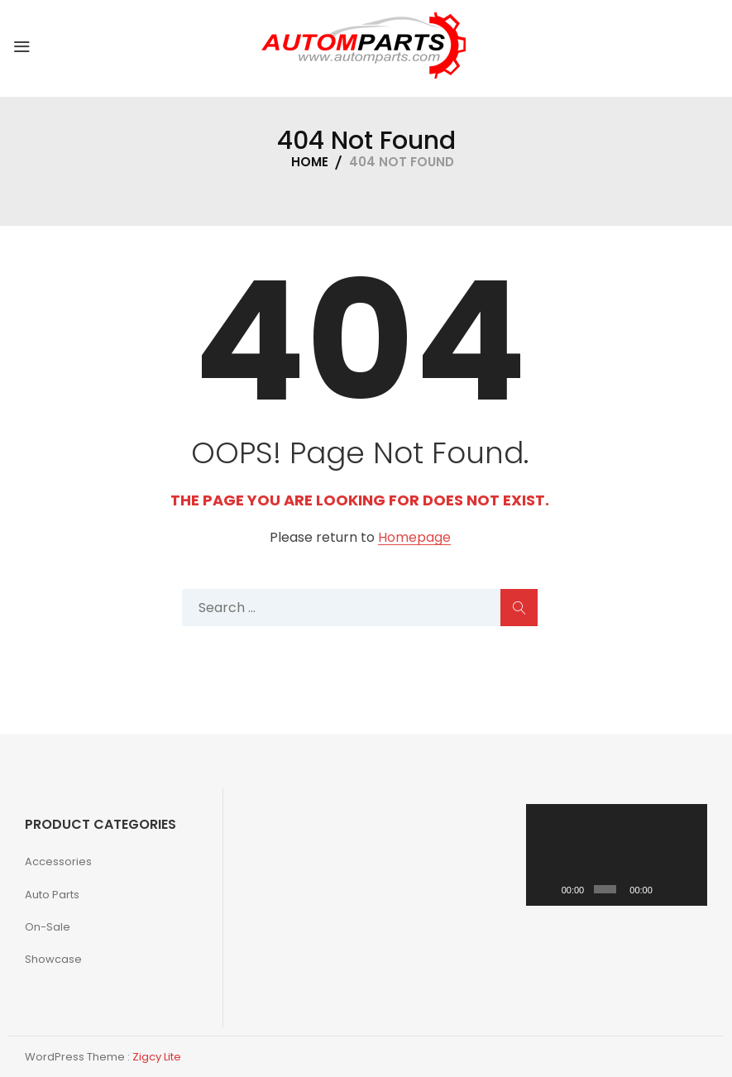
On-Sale (47, 927)
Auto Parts (52, 894)
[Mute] (667, 889)
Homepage (414, 538)
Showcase (53, 959)
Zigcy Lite (156, 1057)
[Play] (547, 889)
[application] (617, 855)
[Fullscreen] (690, 889)
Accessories (58, 861)
